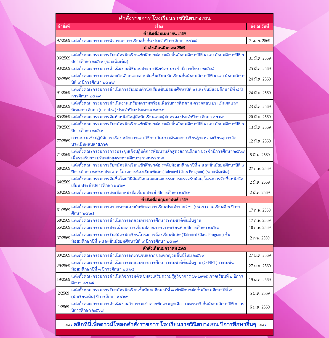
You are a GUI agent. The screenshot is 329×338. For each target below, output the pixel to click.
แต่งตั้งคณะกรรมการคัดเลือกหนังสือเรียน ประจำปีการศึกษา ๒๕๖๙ (130, 192)
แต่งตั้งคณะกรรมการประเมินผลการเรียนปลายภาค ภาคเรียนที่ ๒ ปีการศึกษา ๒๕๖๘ (145, 227)
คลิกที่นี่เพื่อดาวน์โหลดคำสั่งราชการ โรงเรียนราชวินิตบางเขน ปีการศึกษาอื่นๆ (160, 324)
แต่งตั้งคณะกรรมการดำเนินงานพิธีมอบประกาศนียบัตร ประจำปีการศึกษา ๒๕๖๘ (142, 68)
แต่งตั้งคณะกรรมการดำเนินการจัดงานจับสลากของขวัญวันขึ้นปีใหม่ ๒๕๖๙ (137, 255)
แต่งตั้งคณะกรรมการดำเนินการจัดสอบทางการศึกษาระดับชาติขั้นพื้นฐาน (136, 220)
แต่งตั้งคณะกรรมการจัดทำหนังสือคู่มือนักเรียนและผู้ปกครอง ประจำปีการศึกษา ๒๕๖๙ (147, 117)
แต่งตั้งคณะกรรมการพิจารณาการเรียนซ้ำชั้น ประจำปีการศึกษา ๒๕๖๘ (134, 40)
